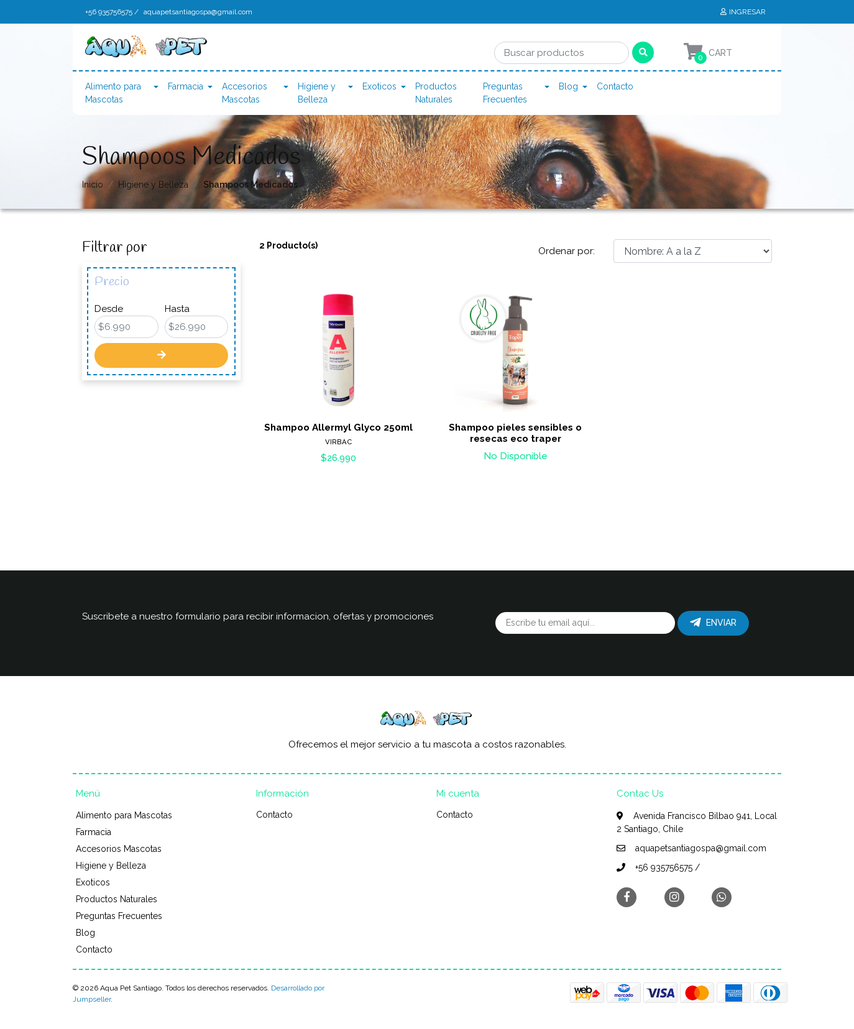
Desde (108, 308)
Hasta (177, 308)
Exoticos (379, 86)
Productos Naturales (436, 92)
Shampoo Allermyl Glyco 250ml (338, 427)
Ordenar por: (566, 251)
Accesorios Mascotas (244, 92)
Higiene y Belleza (317, 92)
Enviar (713, 622)
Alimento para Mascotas (113, 92)
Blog (568, 86)
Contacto (615, 86)
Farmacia (185, 86)
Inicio (92, 185)
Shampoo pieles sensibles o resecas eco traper (515, 433)
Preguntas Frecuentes (505, 92)
